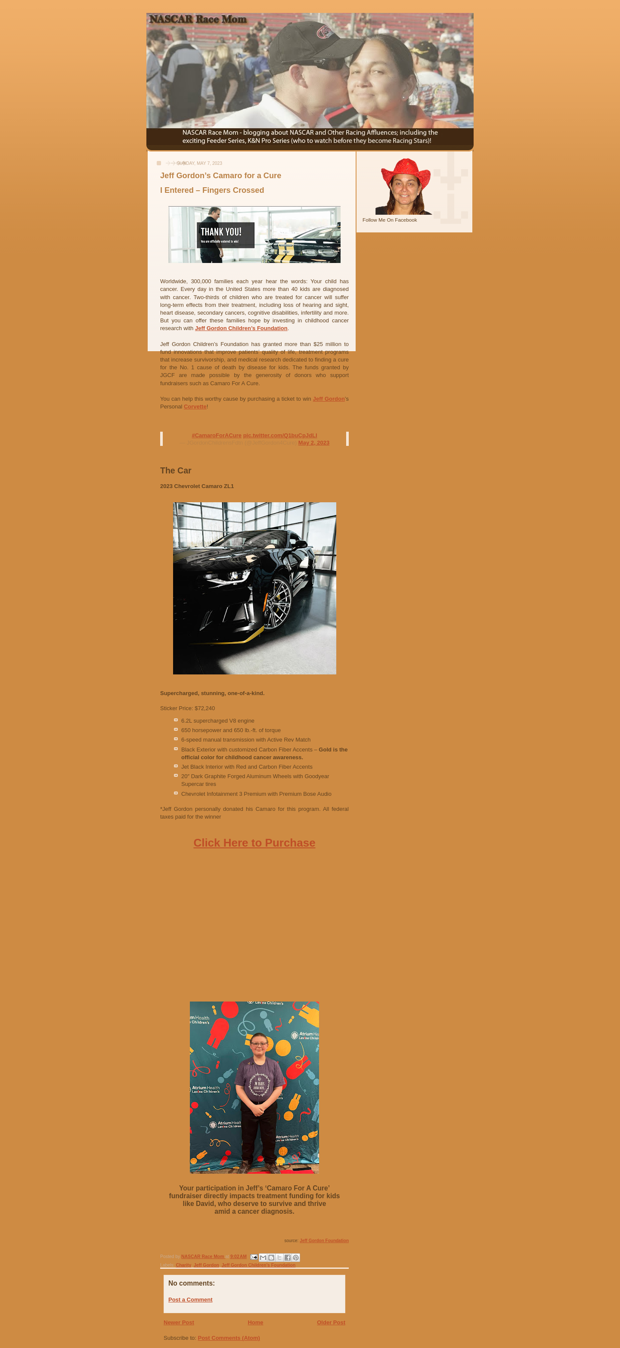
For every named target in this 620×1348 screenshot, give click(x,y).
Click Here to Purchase (254, 842)
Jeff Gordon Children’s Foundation (241, 328)
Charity (183, 1265)
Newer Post (179, 1322)
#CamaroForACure (217, 435)
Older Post (331, 1322)
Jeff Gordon (329, 399)
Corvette (195, 406)
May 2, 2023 (313, 442)
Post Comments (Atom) (229, 1338)
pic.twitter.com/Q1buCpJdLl (280, 435)
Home (255, 1322)
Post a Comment (190, 1299)
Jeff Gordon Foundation (324, 1240)
